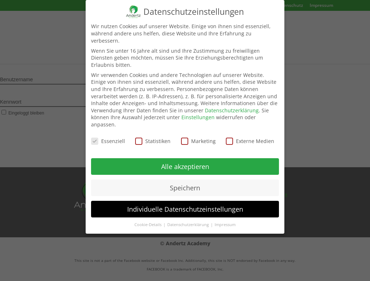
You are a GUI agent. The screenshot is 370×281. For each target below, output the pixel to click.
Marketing (198, 137)
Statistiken (153, 137)
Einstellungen (198, 113)
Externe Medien (250, 137)
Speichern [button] (185, 184)
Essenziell (108, 137)
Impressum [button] (225, 221)
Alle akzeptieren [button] (185, 162)
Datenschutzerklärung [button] (188, 221)
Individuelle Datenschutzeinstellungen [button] (185, 205)
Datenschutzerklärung (232, 106)
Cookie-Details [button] (148, 221)
